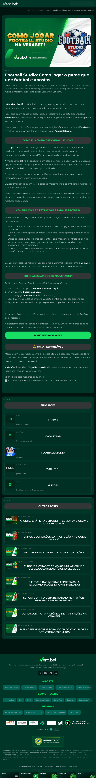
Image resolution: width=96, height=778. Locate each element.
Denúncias (49, 766)
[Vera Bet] (10, 3)
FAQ (29, 700)
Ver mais (7, 759)
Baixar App (58, 700)
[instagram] (56, 673)
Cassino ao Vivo (29, 687)
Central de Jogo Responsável (30, 766)
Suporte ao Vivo (85, 700)
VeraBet (9, 117)
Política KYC (74, 712)
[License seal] (48, 741)
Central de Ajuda (42, 700)
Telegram (70, 700)
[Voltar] (4, 10)
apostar (14, 147)
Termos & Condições (13, 712)
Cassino (41, 10)
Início (28, 10)
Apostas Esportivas (65, 687)
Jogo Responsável (38, 367)
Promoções (9, 700)
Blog (34, 10)
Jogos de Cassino (11, 687)
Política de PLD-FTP (34, 712)
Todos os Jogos (46, 687)
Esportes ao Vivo (84, 687)
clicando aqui (50, 288)
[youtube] (45, 673)
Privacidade (61, 766)
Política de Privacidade (55, 712)
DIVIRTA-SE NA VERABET (48, 335)
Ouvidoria (73, 766)
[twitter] (40, 673)
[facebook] (50, 673)
